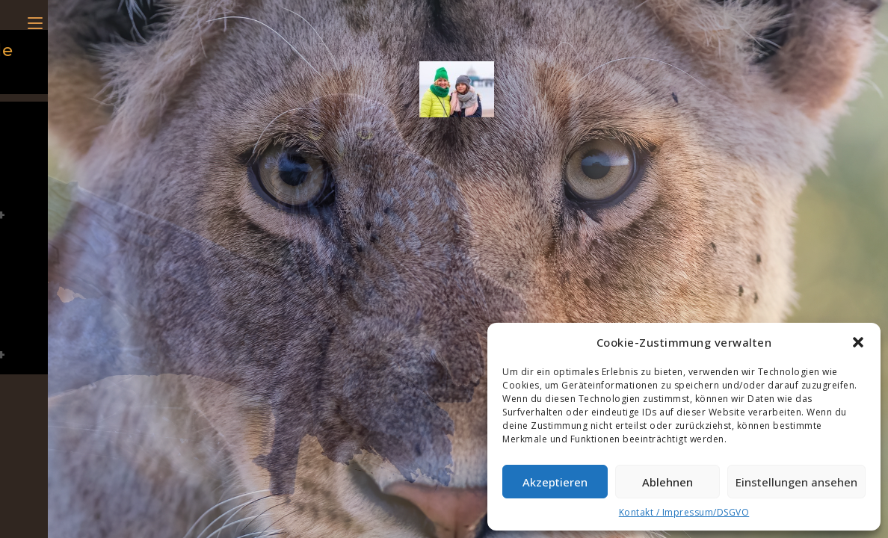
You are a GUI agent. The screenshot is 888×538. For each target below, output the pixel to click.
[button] (858, 342)
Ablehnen (667, 481)
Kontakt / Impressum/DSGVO (684, 512)
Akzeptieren (555, 481)
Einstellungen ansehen (796, 481)
